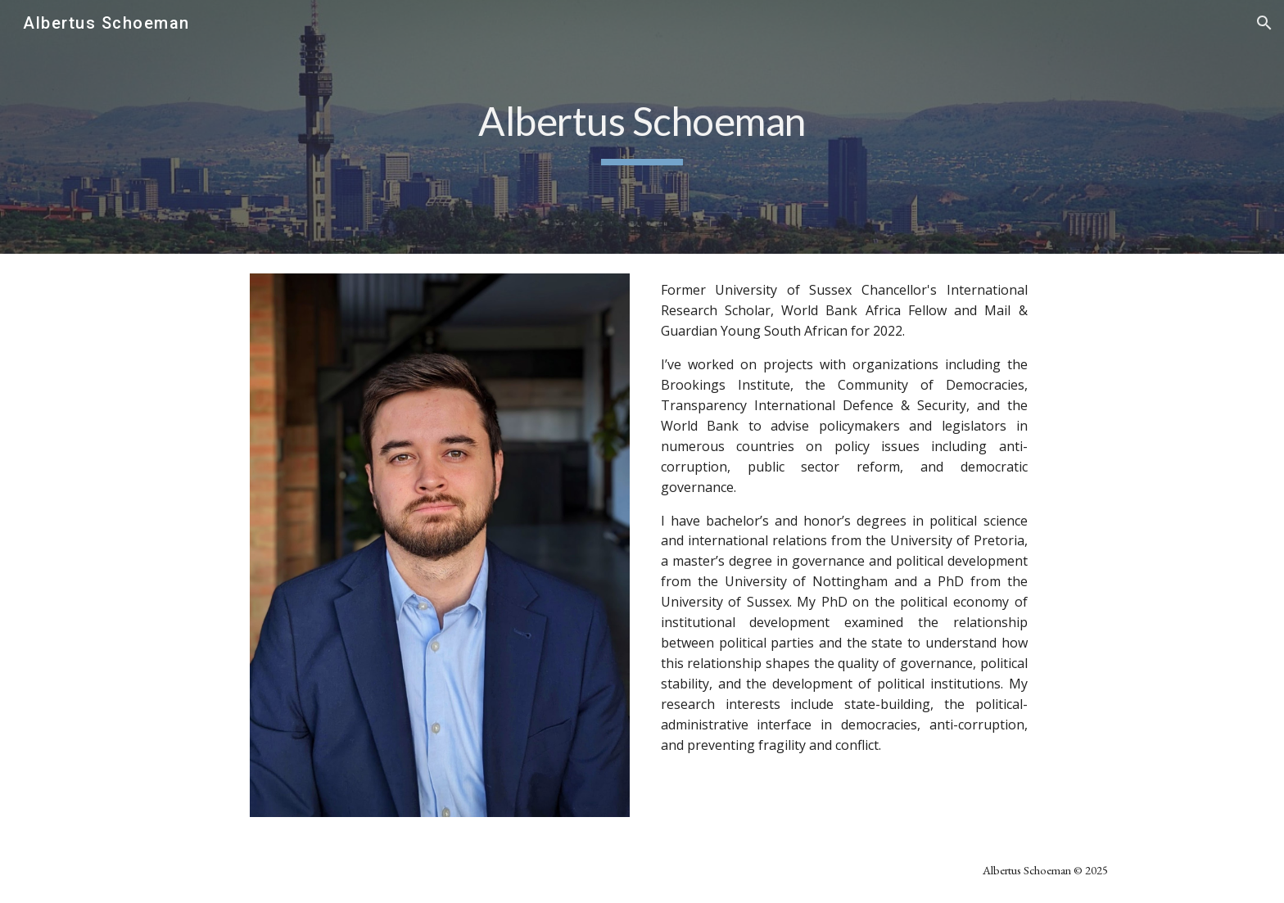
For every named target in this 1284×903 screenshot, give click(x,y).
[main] (642, 127)
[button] (1264, 23)
